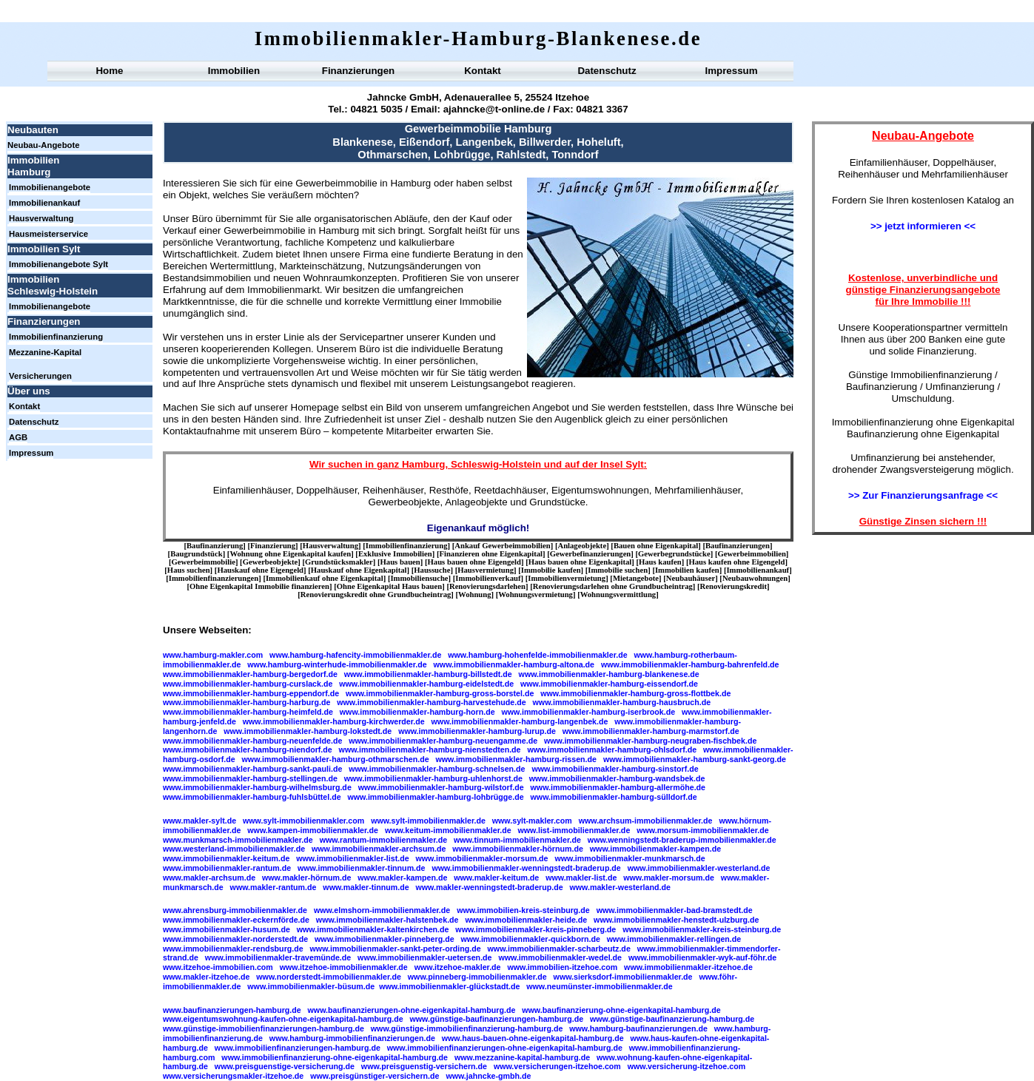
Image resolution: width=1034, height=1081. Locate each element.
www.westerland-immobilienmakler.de (234, 848)
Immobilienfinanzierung (56, 336)
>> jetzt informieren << (923, 226)
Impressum (731, 70)
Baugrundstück (196, 554)
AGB (18, 437)
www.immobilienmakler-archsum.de (379, 848)
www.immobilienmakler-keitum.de (226, 858)
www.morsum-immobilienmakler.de (702, 830)
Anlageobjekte (581, 546)
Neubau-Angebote (43, 145)
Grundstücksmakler (339, 562)
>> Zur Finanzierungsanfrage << (923, 495)
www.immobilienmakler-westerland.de (699, 867)
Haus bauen (400, 562)
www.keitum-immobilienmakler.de (448, 830)
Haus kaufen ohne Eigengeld (737, 562)
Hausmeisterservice (48, 233)
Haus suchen (188, 570)
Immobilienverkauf (487, 578)
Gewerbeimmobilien (752, 554)
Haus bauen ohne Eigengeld (474, 562)
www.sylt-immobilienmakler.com (303, 820)
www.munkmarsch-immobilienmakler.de (238, 839)
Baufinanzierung (215, 546)
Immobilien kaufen (687, 570)
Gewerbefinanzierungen (590, 554)
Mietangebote (636, 578)
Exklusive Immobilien (395, 554)
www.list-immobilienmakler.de (574, 830)
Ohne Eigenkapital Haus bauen (389, 586)
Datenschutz (606, 70)
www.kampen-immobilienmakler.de (312, 830)
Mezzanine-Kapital (45, 352)
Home (109, 70)
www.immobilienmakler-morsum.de (482, 858)
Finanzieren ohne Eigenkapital (491, 554)
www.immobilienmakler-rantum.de (227, 867)
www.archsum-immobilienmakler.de (646, 820)
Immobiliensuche (419, 578)
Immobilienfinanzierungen (213, 578)
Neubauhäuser (690, 578)
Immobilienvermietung (566, 578)
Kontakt (482, 70)
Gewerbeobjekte (270, 562)
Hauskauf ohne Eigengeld (260, 570)
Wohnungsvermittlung (618, 594)
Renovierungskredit (733, 586)
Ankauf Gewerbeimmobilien (502, 546)
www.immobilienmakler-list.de (352, 858)
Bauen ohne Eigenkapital (656, 546)
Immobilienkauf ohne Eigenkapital (324, 578)
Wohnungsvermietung (535, 594)
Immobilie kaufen (551, 570)
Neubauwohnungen (755, 578)
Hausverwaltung (41, 218)
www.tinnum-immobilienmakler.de (517, 839)
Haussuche (432, 570)
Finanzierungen (358, 70)
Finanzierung (272, 546)
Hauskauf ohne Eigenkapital (359, 570)
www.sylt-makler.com (532, 820)
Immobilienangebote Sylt (58, 264)
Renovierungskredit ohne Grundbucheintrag (376, 594)
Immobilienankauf (44, 202)
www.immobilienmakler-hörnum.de (517, 848)
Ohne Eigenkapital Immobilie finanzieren (259, 586)
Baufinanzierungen (737, 546)
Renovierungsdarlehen (487, 586)
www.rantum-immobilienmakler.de (384, 839)
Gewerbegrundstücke (674, 554)
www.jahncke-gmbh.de (488, 1075)
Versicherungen (40, 375)
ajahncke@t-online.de (494, 109)
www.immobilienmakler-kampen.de (655, 848)
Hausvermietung (485, 570)
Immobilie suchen (618, 570)
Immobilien (234, 70)
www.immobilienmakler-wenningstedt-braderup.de (526, 867)
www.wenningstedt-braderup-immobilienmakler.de (682, 839)
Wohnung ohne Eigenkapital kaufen (290, 554)
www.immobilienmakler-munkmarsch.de (629, 858)
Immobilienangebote (49, 187)
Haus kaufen (660, 562)
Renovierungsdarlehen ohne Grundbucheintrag (613, 586)
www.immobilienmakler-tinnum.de (362, 867)
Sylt (634, 464)
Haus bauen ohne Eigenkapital (579, 562)
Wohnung (474, 594)
